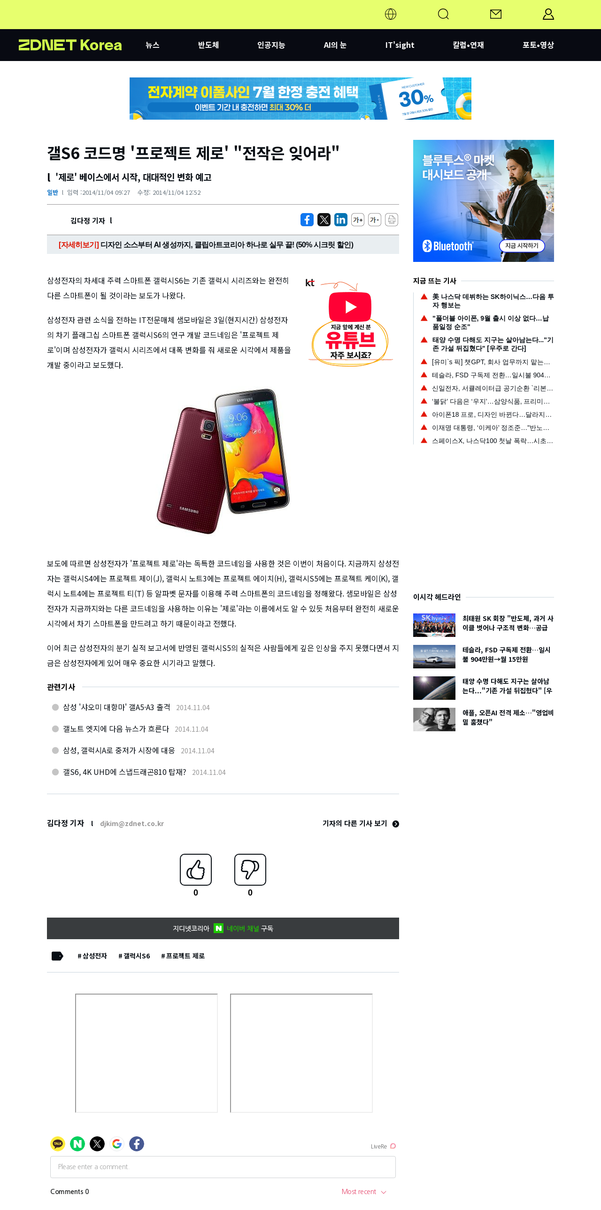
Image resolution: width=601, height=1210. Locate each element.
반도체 (208, 44)
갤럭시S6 (136, 955)
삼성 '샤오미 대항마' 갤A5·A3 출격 (116, 706)
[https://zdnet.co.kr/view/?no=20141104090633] (307, 219)
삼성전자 (95, 955)
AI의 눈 (335, 44)
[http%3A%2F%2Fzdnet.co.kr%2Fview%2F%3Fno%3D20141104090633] (340, 219)
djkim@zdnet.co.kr (132, 823)
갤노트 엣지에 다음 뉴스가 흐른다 (116, 728)
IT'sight (400, 44)
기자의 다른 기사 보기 (361, 823)
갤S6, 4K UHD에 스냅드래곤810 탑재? (124, 771)
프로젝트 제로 (185, 955)
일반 (52, 192)
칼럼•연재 (468, 44)
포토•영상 (538, 44)
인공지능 (271, 44)
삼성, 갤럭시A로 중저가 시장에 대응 (119, 750)
